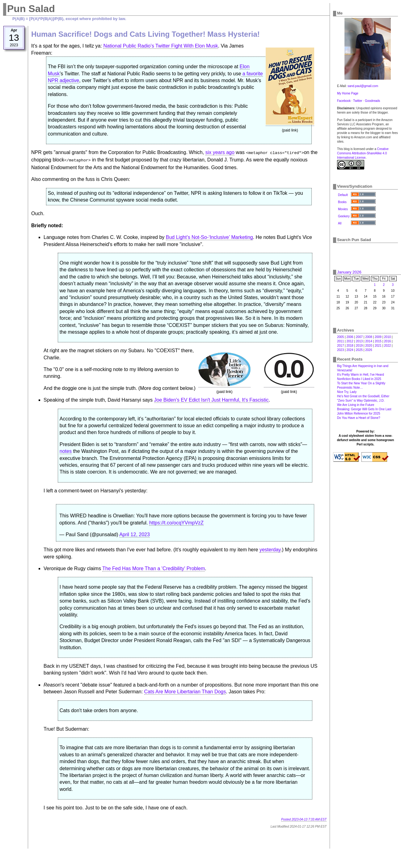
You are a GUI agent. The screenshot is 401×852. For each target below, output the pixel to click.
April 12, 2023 (134, 533)
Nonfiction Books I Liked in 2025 (359, 379)
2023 (340, 350)
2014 (368, 341)
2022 (387, 345)
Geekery (344, 216)
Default (343, 195)
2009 (378, 337)
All (339, 223)
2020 (368, 345)
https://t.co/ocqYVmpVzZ (176, 521)
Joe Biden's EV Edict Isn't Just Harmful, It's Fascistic (211, 398)
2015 (378, 341)
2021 (378, 345)
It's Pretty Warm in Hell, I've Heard (360, 374)
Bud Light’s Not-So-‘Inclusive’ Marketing (209, 236)
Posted (304, 818)
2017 (340, 345)
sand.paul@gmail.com (363, 86)
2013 (359, 341)
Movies (343, 209)
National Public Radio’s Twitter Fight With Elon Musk (160, 45)
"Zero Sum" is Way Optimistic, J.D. (360, 400)
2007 (359, 337)
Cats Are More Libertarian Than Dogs (185, 690)
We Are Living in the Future (355, 405)
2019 (359, 345)
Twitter (357, 100)
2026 (368, 350)
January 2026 (349, 272)
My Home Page (347, 93)
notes (66, 450)
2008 (368, 337)
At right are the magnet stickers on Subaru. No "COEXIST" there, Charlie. (185, 311)
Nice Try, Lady (347, 392)
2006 (349, 337)
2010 (387, 337)
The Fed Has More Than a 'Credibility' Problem (153, 567)
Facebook (344, 100)
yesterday (270, 548)
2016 (387, 341)
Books (342, 202)
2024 (349, 350)
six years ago (219, 152)
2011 (340, 341)
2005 (340, 337)
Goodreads (372, 100)
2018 (349, 345)
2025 (359, 350)
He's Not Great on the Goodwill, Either (363, 396)
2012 (349, 341)
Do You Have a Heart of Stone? (358, 418)
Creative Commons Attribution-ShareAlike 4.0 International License (363, 153)
